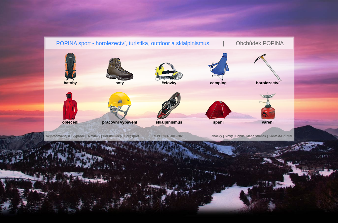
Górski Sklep (112, 136)
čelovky (169, 81)
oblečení (70, 120)
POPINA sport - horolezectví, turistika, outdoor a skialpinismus (132, 43)
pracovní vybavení (119, 120)
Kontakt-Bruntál (280, 136)
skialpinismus (169, 120)
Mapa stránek (256, 136)
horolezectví (268, 81)
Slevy (229, 136)
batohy (70, 81)
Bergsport (131, 136)
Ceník (239, 136)
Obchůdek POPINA (260, 43)
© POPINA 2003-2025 (169, 136)
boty (120, 81)
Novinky (94, 136)
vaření (267, 120)
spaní (218, 120)
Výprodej (79, 136)
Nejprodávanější (58, 136)
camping (218, 81)
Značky (217, 136)
